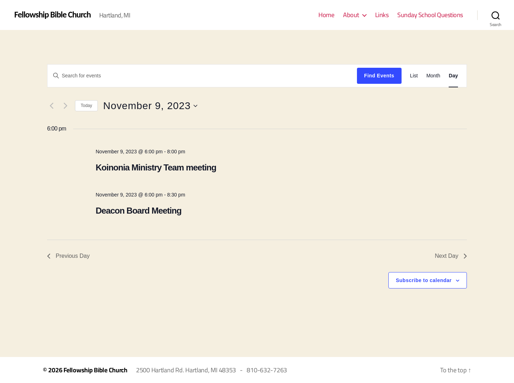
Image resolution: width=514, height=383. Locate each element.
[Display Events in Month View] (433, 76)
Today (86, 105)
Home (326, 15)
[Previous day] (51, 106)
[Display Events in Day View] (453, 76)
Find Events (379, 75)
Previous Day (68, 256)
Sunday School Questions (430, 15)
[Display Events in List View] (414, 76)
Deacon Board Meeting (138, 210)
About (351, 15)
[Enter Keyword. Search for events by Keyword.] (202, 76)
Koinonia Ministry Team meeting (156, 167)
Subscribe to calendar (424, 280)
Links (382, 15)
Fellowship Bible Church (52, 14)
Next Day (451, 256)
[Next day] (65, 106)
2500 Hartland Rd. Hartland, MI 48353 (186, 370)
